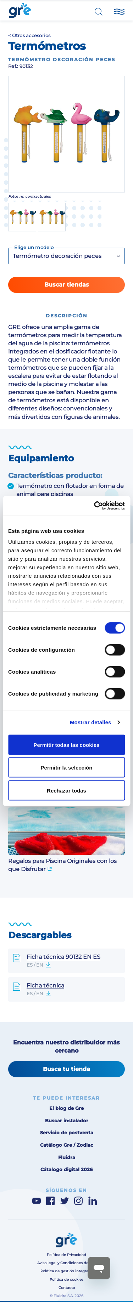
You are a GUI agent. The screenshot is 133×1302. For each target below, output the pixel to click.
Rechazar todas (66, 790)
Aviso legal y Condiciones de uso (66, 1263)
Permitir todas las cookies (67, 745)
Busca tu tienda (66, 1069)
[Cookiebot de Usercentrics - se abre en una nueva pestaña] (95, 506)
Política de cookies (66, 1279)
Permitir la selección (67, 768)
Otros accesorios (31, 35)
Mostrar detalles (90, 722)
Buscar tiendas (66, 284)
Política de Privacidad (66, 1254)
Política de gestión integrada (66, 1271)
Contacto (67, 1287)
